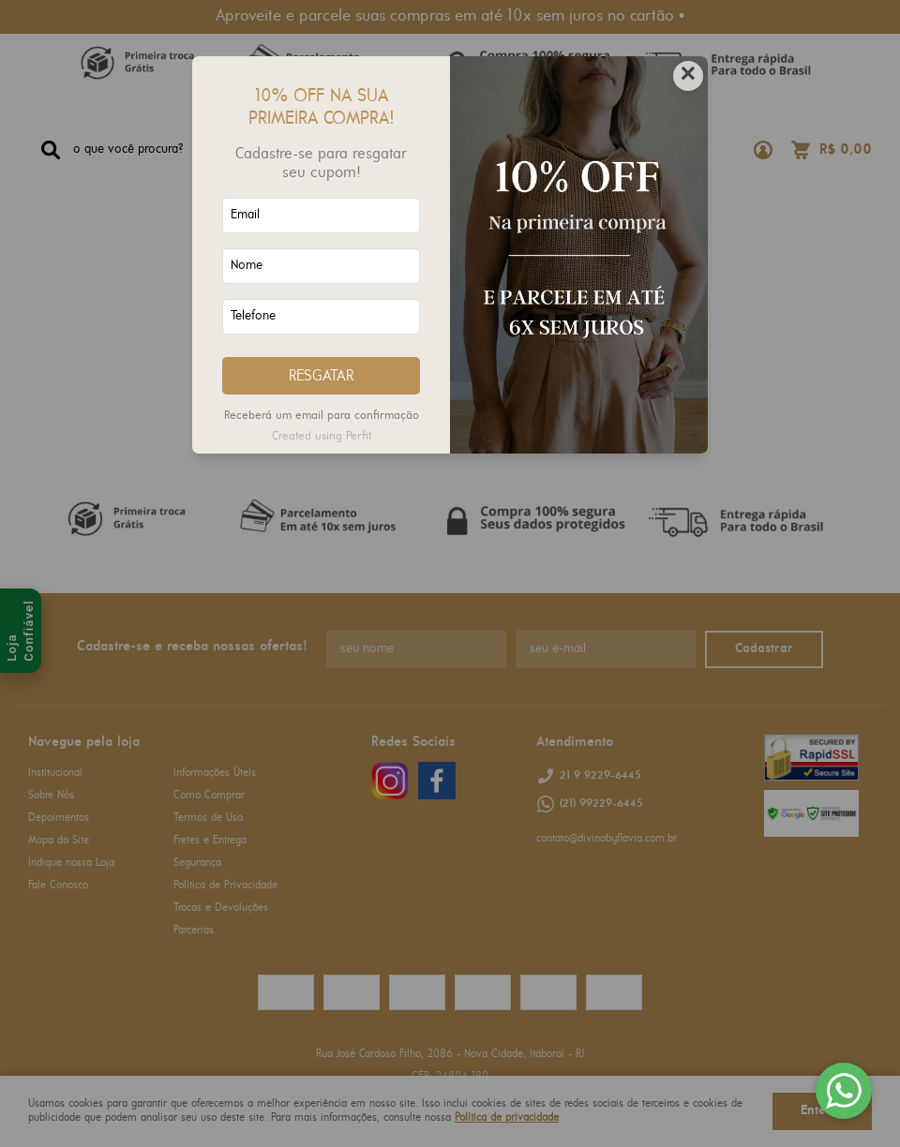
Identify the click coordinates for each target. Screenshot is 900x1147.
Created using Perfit (321, 436)
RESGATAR (321, 376)
